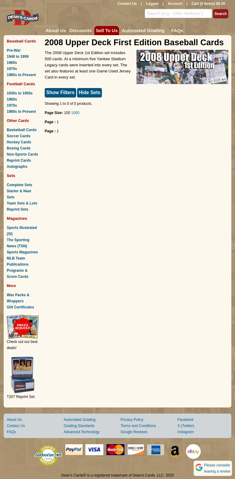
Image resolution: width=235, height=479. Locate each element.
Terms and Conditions (138, 426)
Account (175, 4)
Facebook (185, 420)
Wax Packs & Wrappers (18, 298)
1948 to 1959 (17, 56)
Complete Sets (19, 185)
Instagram (185, 432)
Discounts (80, 30)
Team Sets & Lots (22, 203)
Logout (152, 4)
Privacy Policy (132, 420)
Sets (11, 175)
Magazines (17, 218)
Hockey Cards (19, 142)
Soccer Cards (18, 136)
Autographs (17, 166)
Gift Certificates (20, 307)
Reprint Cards (19, 160)
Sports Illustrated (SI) (22, 231)
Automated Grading (143, 30)
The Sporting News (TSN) (18, 243)
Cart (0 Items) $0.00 (208, 4)
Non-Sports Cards (22, 154)
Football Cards (21, 84)
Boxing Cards (19, 148)
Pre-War (14, 50)
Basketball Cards (21, 130)
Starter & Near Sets (19, 194)
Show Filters (60, 92)
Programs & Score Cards (17, 273)
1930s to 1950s (20, 93)
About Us (56, 30)
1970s (12, 69)
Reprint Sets (17, 209)
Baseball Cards (21, 41)
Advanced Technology (81, 432)
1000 (75, 113)
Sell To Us (107, 30)
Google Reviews (134, 432)
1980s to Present (21, 75)
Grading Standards (79, 426)
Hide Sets (89, 92)
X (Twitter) (185, 426)
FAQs (177, 30)
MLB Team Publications (17, 261)
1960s (12, 63)
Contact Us (127, 4)
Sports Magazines (22, 252)
